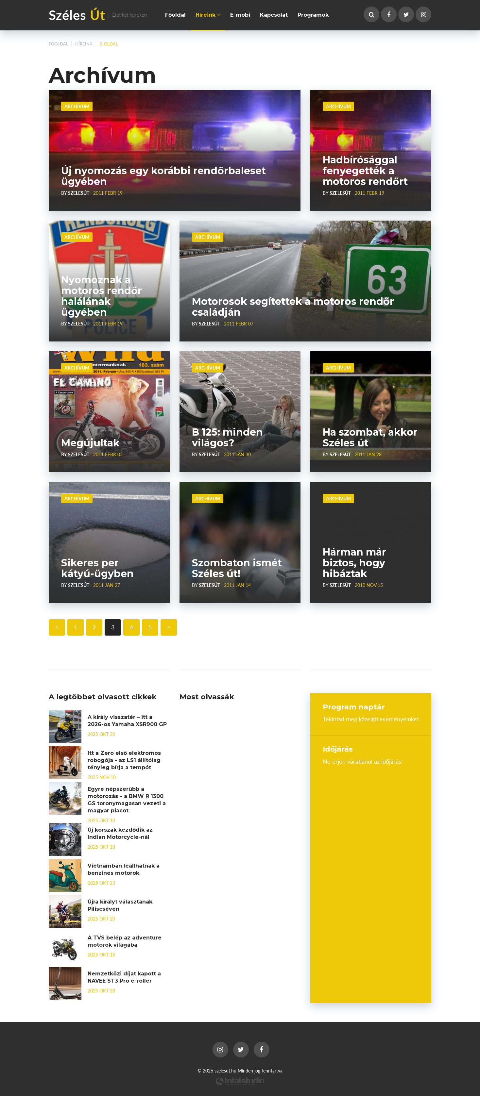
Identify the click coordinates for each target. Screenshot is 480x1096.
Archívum (76, 106)
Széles (98, 14)
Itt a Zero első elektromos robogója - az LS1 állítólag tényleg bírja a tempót (124, 760)
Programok (313, 15)
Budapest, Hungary (371, 789)
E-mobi (240, 15)
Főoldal (175, 15)
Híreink (208, 15)
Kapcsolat (274, 15)
